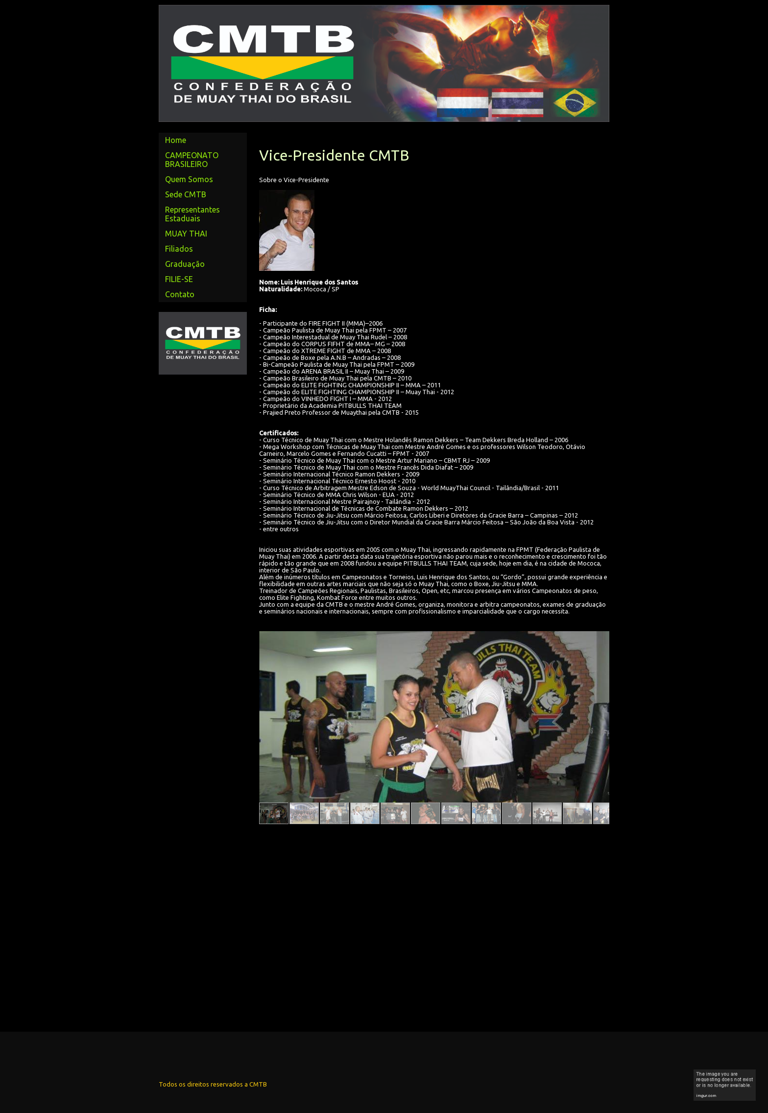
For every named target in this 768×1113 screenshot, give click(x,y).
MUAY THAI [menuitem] (186, 233)
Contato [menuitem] (179, 294)
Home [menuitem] (175, 140)
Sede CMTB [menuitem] (185, 194)
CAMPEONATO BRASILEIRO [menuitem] (191, 159)
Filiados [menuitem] (179, 248)
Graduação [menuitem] (185, 264)
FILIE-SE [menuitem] (179, 279)
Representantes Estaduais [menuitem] (192, 214)
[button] (273, 813)
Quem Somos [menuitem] (189, 179)
